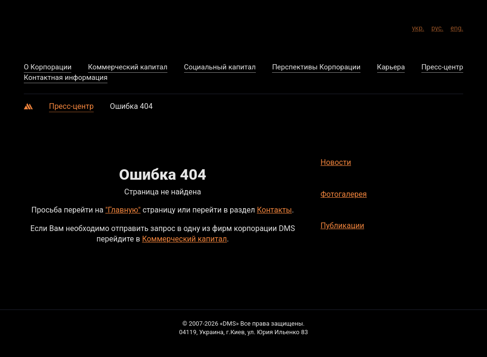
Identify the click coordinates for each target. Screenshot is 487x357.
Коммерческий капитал (184, 238)
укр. (418, 26)
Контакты (274, 209)
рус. (437, 26)
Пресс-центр (71, 106)
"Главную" (122, 209)
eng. (456, 26)
